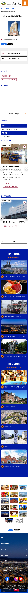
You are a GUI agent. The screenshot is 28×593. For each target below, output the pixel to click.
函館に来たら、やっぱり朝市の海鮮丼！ (15, 296)
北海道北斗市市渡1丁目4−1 (9, 40)
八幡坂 (6, 446)
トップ (2, 8)
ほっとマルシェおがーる (11, 167)
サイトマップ (18, 570)
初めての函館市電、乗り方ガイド (14, 316)
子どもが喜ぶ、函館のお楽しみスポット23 (16, 356)
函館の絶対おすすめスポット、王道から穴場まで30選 (16, 336)
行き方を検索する (10, 59)
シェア (3, 44)
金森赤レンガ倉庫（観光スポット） (14, 466)
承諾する (17, 590)
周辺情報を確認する (17, 114)
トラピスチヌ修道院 (10, 407)
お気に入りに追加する (11, 53)
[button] (1, 168)
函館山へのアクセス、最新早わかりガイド (16, 277)
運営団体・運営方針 (7, 570)
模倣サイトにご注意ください (14, 568)
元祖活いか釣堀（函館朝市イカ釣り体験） (16, 387)
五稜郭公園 (8, 426)
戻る (8, 241)
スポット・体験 (10, 8)
